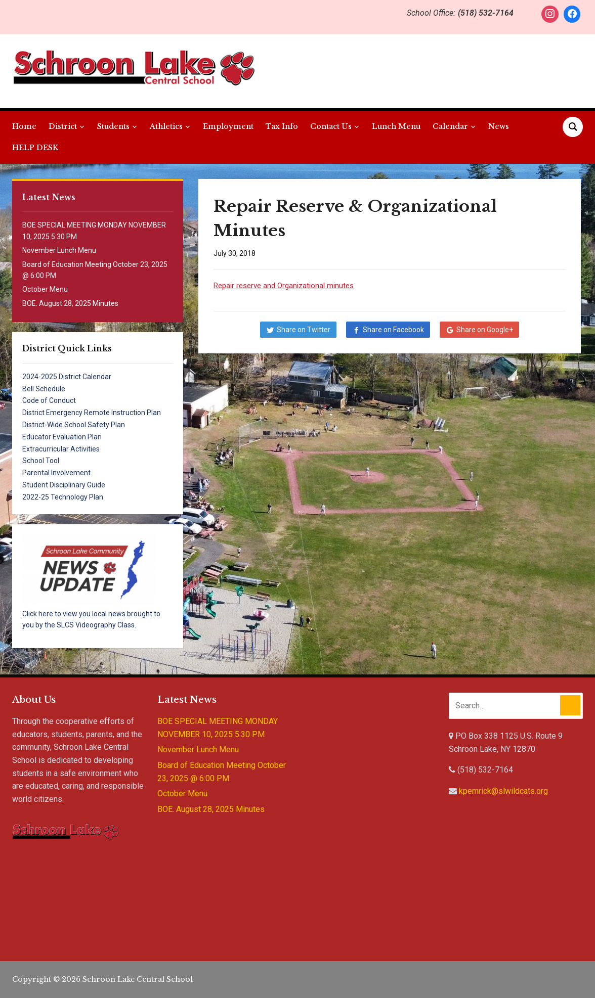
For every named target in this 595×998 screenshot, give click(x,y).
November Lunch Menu (59, 250)
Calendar (450, 126)
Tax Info (282, 126)
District (63, 126)
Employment (228, 126)
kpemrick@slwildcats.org (503, 791)
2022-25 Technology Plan (62, 497)
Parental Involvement (56, 473)
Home (24, 126)
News (498, 126)
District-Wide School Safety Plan (73, 425)
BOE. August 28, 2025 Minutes (70, 303)
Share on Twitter (303, 330)
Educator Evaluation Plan (62, 437)
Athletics (166, 126)
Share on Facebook (393, 330)
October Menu (45, 289)
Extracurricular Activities (61, 449)
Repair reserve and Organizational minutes (284, 285)
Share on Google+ (484, 330)
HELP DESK (35, 147)
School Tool (40, 461)
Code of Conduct (49, 400)
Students (113, 126)
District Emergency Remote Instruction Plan (91, 413)
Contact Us (331, 126)
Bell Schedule (43, 389)
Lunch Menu (396, 126)
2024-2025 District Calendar (66, 377)
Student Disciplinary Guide (63, 485)
